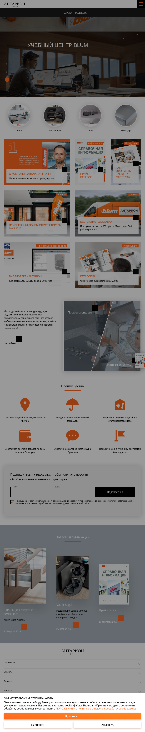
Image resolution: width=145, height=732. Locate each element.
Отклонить (107, 724)
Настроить (37, 724)
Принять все (72, 716)
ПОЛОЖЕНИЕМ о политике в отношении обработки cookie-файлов (96, 708)
